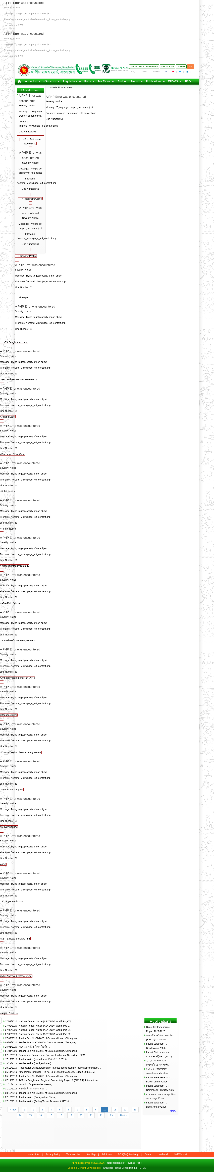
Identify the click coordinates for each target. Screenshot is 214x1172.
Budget (122, 81)
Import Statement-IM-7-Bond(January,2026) (158, 1104)
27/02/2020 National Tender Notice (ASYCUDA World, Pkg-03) (38, 1025)
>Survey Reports (107, 812)
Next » (123, 1115)
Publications (153, 81)
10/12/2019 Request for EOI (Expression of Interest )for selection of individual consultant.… (53, 1067)
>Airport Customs (107, 998)
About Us (31, 81)
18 (60, 1115)
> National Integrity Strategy (107, 551)
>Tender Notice (107, 514)
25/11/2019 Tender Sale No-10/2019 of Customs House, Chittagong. (41, 1076)
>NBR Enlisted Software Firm (107, 924)
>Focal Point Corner (32, 198)
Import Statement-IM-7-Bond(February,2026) (158, 1079)
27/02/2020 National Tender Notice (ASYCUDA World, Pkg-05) (38, 1021)
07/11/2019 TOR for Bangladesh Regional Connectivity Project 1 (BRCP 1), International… (52, 1080)
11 (115, 1109)
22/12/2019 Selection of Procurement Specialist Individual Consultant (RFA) (45, 1055)
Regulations (70, 81)
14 (20, 1115)
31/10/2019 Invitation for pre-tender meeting (28, 1084)
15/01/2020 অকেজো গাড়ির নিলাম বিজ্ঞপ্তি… (27, 1046)
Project (134, 81)
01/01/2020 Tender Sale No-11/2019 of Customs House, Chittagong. (41, 1051)
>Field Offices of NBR (60, 87)
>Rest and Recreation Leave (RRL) (107, 365)
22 (101, 1115)
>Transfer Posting (28, 256)
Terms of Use (73, 1154)
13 (135, 1109)
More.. (173, 1111)
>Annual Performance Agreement (107, 626)
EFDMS (173, 81)
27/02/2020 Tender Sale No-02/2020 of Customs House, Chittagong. (41, 1038)
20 (81, 1115)
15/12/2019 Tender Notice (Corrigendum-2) (28, 1063)
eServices (49, 81)
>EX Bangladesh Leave (16, 342)
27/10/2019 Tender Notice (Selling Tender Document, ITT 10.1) (38, 1101)
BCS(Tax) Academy (128, 1154)
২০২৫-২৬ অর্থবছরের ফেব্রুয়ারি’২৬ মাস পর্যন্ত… (158, 1062)
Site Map (90, 1154)
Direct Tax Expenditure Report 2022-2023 (158, 1029)
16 (40, 1115)
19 (71, 1115)
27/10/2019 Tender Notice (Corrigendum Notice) (30, 1097)
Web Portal (167, 66)
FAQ (133, 72)
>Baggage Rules (107, 700)
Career (181, 66)
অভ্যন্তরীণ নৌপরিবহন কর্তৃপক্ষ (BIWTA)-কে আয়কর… (160, 1037)
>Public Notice (107, 476)
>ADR (107, 849)
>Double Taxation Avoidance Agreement (107, 738)
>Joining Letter (107, 402)
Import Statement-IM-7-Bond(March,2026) (158, 1045)
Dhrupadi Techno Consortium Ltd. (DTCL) (124, 1167)
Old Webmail (180, 1154)
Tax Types (104, 81)
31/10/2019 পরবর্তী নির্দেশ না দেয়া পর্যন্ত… (26, 1088)
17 (50, 1115)
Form (87, 81)
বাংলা (190, 66)
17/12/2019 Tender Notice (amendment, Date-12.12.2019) (36, 1059)
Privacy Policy (52, 1154)
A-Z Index (107, 1154)
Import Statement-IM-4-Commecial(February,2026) (160, 1087)
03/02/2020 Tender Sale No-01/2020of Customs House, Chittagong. (41, 1042)
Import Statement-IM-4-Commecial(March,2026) (159, 1054)
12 (125, 1109)
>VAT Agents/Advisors (107, 887)
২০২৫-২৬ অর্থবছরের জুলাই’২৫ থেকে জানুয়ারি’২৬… (161, 1096)
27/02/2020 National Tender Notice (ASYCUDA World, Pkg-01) (38, 1030)
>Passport (24, 297)
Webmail (156, 72)
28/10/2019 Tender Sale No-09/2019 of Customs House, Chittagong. (41, 1093)
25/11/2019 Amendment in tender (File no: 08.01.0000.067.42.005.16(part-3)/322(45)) (50, 1072)
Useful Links (33, 1154)
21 (91, 1115)
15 (30, 1115)
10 (104, 1109)
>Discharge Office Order (107, 439)
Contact (144, 72)
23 (111, 1115)
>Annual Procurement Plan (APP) (107, 663)
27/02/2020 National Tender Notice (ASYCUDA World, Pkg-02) (38, 1034)
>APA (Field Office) (107, 588)
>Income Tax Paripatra (107, 775)
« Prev (13, 1109)
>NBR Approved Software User (107, 961)
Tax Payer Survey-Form (144, 66)
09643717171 (120, 68)
